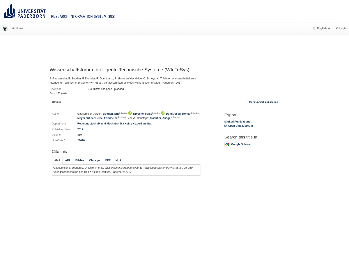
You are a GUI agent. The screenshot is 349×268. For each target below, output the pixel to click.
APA (68, 160)
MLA (118, 160)
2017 (80, 129)
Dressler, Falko (146, 113)
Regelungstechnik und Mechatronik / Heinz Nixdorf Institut (114, 123)
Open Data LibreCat (238, 125)
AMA (57, 160)
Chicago (94, 160)
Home (17, 28)
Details (56, 101)
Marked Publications (237, 121)
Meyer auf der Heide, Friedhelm (101, 118)
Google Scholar (237, 144)
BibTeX (79, 160)
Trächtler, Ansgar (165, 118)
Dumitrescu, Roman (182, 113)
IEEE (108, 160)
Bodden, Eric (115, 113)
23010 (81, 140)
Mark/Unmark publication (261, 102)
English (322, 28)
